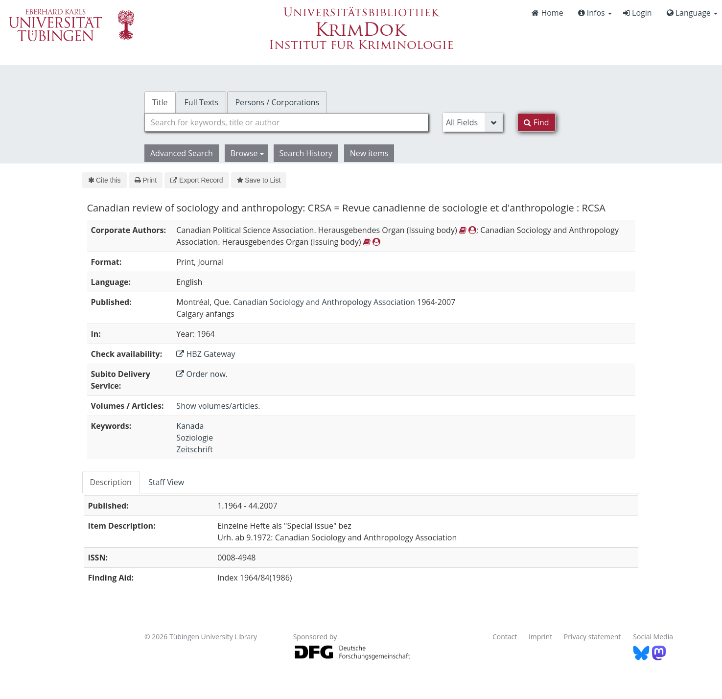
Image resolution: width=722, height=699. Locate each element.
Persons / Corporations (277, 102)
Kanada (190, 425)
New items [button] (369, 153)
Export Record (196, 180)
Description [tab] (111, 482)
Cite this (104, 180)
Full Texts (202, 102)
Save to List (259, 180)
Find (536, 122)
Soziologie (194, 437)
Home (547, 12)
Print (146, 180)
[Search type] (473, 122)
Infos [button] (595, 12)
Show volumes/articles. (218, 405)
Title (160, 102)
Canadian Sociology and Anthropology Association (324, 302)
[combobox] (286, 122)
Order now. (202, 374)
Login (637, 12)
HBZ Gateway (205, 354)
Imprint (540, 636)
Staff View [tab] (166, 482)
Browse (247, 153)
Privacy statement (592, 636)
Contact (504, 636)
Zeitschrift (194, 449)
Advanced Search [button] (181, 153)
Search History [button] (305, 153)
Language (692, 12)
